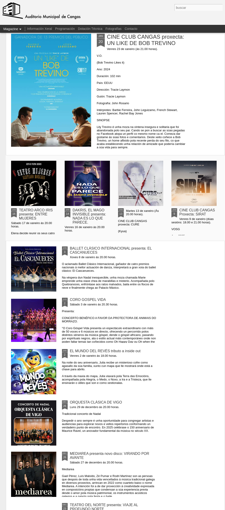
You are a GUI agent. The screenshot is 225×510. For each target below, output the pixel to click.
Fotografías (114, 29)
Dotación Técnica (90, 29)
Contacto (131, 29)
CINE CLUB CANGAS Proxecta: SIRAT (197, 212)
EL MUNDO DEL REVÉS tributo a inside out (105, 351)
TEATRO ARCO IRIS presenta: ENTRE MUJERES (36, 214)
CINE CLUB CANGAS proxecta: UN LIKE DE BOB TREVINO (145, 40)
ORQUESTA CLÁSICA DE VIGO (96, 402)
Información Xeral (39, 29)
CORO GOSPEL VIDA (88, 300)
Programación (65, 29)
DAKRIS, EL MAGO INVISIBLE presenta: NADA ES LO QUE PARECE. (89, 216)
